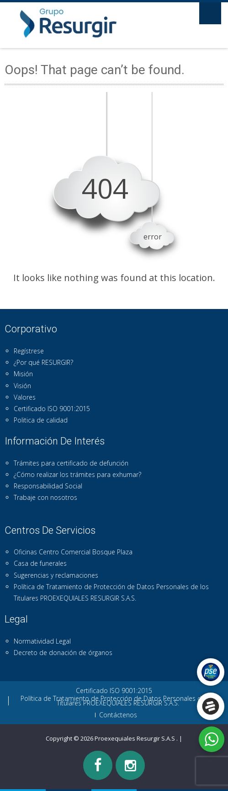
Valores (25, 397)
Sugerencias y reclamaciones (56, 575)
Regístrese (29, 351)
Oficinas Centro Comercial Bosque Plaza (73, 551)
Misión (23, 373)
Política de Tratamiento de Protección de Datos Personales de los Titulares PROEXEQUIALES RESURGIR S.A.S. (118, 700)
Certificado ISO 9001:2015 (52, 408)
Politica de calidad (41, 420)
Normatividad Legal (42, 641)
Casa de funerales (40, 563)
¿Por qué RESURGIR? (43, 362)
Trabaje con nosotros (45, 497)
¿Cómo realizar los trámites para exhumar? (77, 474)
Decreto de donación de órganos (63, 652)
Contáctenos (118, 715)
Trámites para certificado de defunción (71, 463)
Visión (22, 385)
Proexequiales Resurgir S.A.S (135, 738)
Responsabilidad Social (48, 486)
